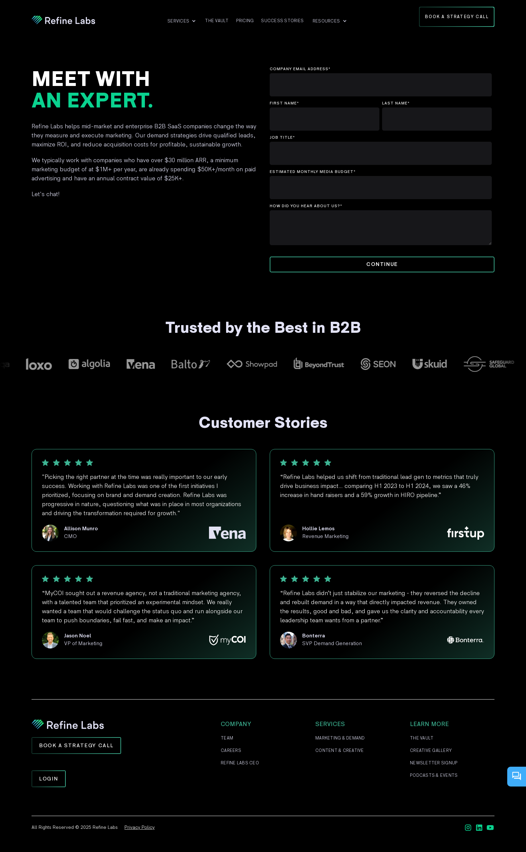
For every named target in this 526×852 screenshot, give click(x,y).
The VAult (216, 21)
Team (227, 738)
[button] (181, 21)
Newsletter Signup (434, 763)
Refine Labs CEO (240, 763)
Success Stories (282, 21)
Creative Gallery (431, 750)
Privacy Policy (139, 827)
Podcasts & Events (434, 775)
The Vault (421, 738)
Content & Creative (339, 750)
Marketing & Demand (340, 738)
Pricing (245, 21)
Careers (231, 750)
